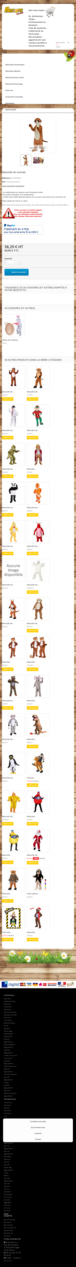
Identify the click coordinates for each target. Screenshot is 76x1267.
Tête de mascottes (10, 1012)
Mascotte (7, 1129)
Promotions (8, 1102)
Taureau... (31, 778)
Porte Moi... (7, 932)
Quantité (8, 258)
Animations (9, 103)
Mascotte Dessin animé (14, 77)
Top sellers (7, 1111)
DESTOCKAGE (10, 109)
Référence (6, 178)
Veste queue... (33, 893)
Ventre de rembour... (10, 340)
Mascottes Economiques (14, 64)
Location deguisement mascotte (8, 1087)
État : (4, 182)
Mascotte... (31, 469)
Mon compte (8, 1215)
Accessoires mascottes (14, 97)
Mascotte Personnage (14, 84)
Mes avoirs (7, 1222)
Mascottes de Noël (10, 1015)
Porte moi (9, 90)
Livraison (7, 1119)
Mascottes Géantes (12, 71)
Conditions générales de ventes (8, 1124)
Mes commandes (9, 1220)
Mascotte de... (8, 392)
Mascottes (7, 1004)
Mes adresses (8, 1225)
